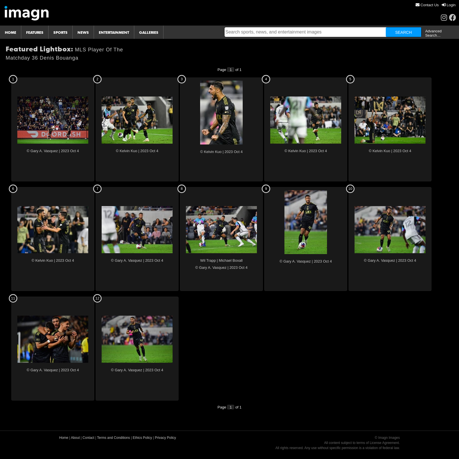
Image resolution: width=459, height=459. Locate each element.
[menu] (436, 5)
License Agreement (384, 443)
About (75, 438)
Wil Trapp (208, 260)
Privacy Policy (165, 438)
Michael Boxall (231, 260)
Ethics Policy (142, 438)
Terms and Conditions (113, 438)
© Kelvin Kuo (126, 151)
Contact (88, 438)
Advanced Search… (433, 33)
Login (449, 5)
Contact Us (427, 5)
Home (63, 438)
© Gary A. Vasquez (42, 151)
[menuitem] (427, 5)
